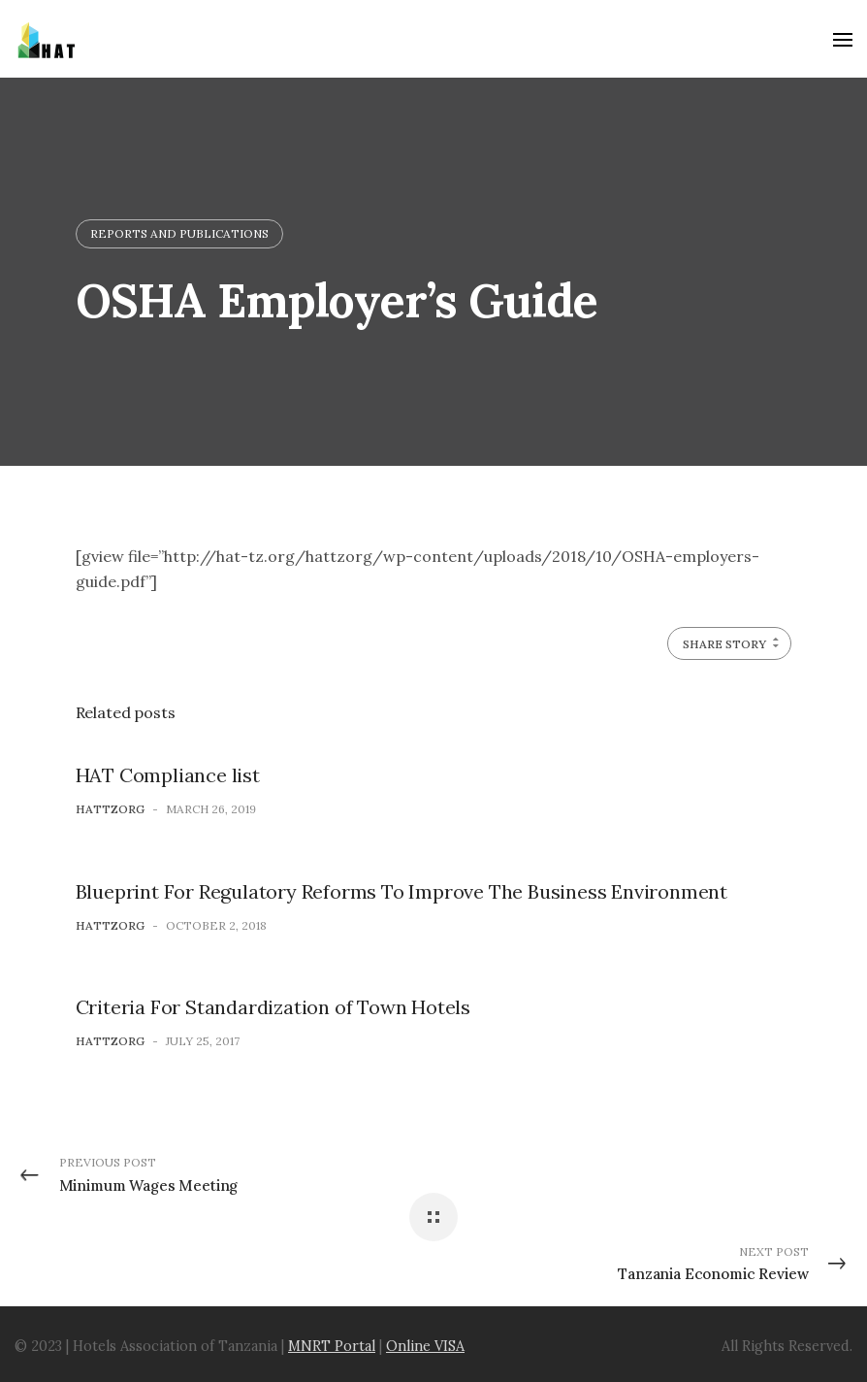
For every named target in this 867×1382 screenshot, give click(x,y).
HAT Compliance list (168, 775)
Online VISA (425, 1346)
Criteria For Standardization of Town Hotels (273, 1007)
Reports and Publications (179, 233)
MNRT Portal (331, 1346)
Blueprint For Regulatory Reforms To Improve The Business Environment (401, 891)
